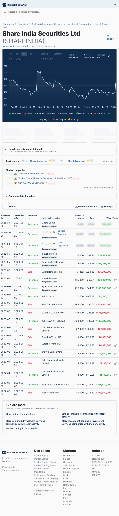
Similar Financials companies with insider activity (84, 415)
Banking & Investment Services (47, 24)
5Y (10, 58)
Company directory (44, 490)
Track (110, 37)
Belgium (67, 471)
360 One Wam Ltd (27, 183)
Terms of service (10, 470)
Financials (23, 24)
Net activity (45, 58)
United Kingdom (71, 468)
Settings (107, 206)
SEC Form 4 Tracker (44, 485)
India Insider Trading (44, 475)
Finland (67, 478)
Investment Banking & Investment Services (88, 24)
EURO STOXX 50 (101, 465)
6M (17, 53)
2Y (30, 53)
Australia (67, 501)
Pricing (37, 494)
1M (10, 53)
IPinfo (8, 461)
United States (70, 455)
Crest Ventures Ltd (28, 173)
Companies (8, 24)
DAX (94, 468)
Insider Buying (41, 455)
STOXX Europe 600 (102, 462)
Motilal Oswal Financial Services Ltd (37, 178)
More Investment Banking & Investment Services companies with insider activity (83, 422)
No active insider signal (15, 46)
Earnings (56, 53)
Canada (67, 504)
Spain (66, 475)
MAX (18, 58)
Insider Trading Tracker (46, 481)
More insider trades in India (20, 414)
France (66, 458)
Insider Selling (41, 458)
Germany (67, 462)
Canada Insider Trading (46, 478)
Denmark (67, 481)
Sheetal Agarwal (76, 161)
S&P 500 (96, 455)
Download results (86, 206)
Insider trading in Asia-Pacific (22, 428)
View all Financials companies (98, 187)
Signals (43, 53)
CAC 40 (96, 471)
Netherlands (69, 485)
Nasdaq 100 (98, 458)
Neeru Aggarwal (38, 161)
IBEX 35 (96, 475)
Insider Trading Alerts (45, 465)
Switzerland (69, 465)
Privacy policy (9, 467)
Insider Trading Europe (45, 462)
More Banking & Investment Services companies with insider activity (25, 422)
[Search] (51, 11)
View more (108, 161)
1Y (24, 53)
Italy (65, 488)
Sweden (67, 494)
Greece (67, 491)
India (4, 27)
